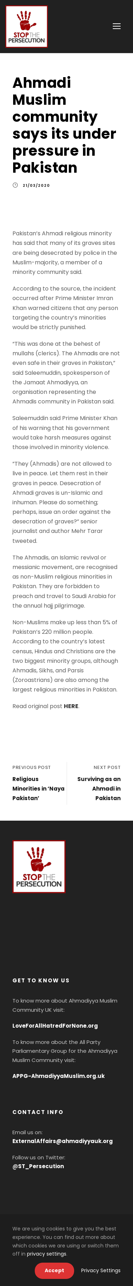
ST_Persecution (41, 1166)
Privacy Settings (101, 1270)
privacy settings (46, 1253)
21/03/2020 (36, 185)
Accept (54, 1270)
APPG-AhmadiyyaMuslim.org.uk (58, 1076)
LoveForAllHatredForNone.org (55, 1025)
